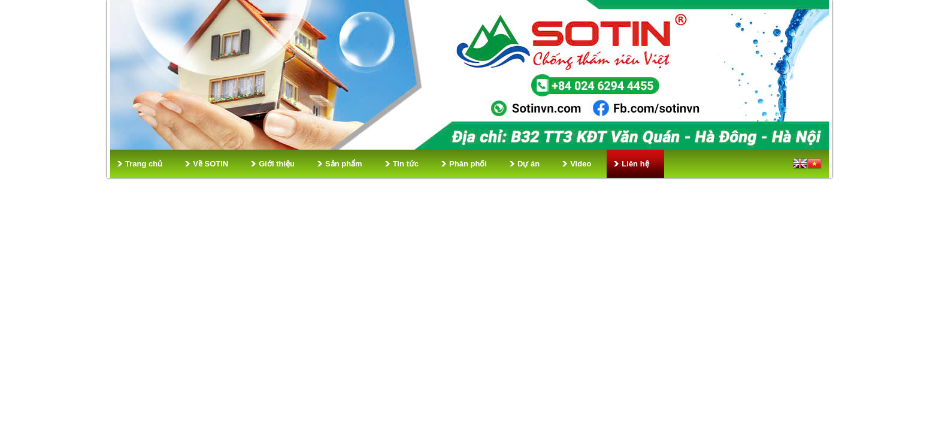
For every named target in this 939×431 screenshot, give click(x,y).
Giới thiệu (277, 163)
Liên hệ (635, 163)
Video (580, 163)
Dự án (528, 163)
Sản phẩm (343, 163)
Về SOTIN (210, 163)
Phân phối (468, 163)
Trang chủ (143, 163)
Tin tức (406, 163)
